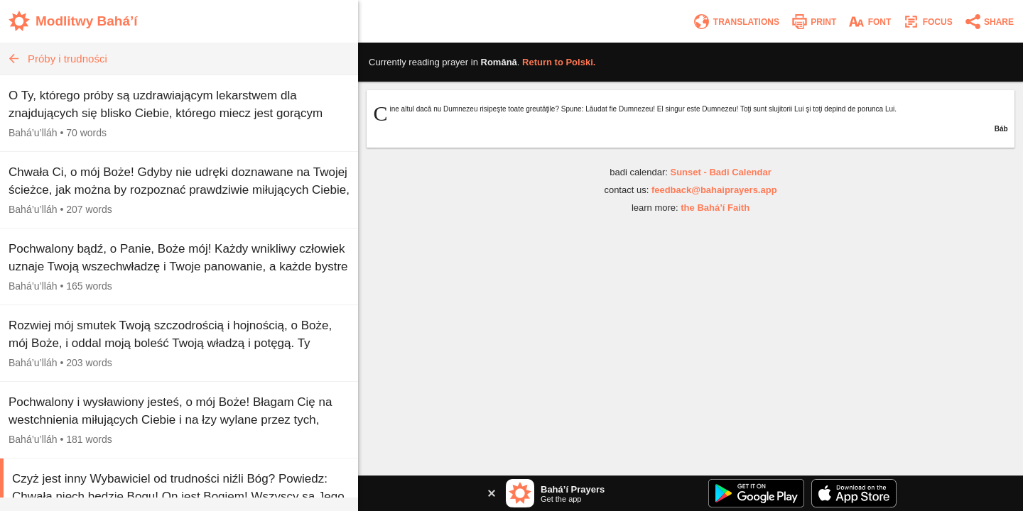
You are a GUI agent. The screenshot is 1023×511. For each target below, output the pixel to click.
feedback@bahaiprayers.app (714, 190)
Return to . (558, 62)
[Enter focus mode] (927, 21)
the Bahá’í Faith (715, 207)
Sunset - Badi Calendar (720, 172)
